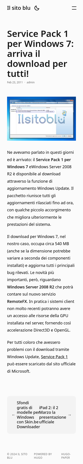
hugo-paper (66, 456)
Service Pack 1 (54, 356)
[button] (36, 8)
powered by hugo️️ (43, 456)
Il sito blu (19, 7)
